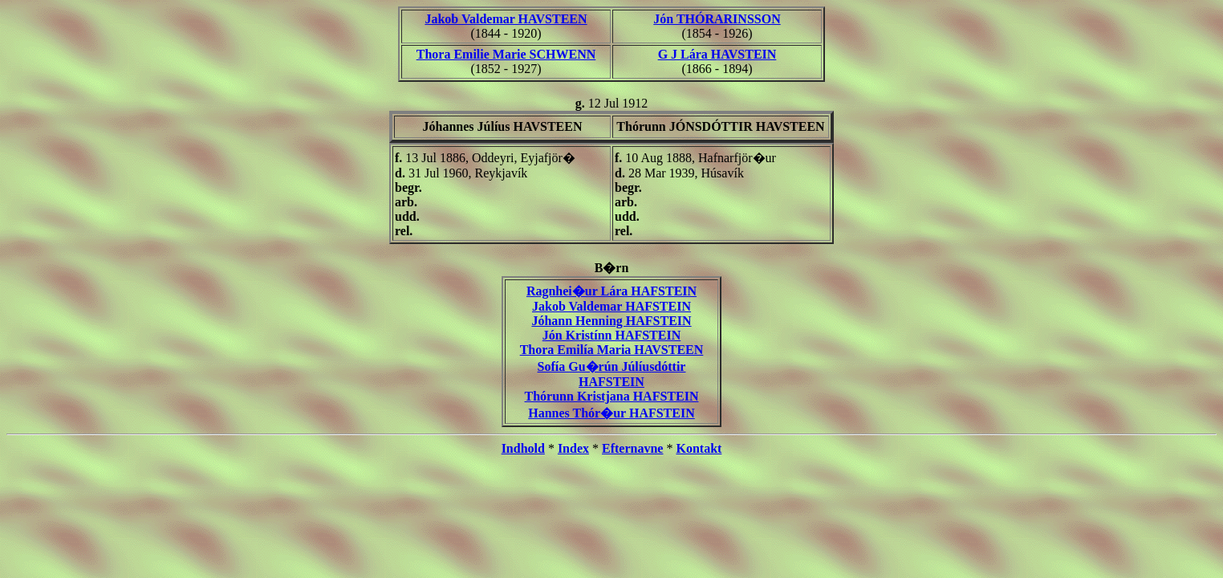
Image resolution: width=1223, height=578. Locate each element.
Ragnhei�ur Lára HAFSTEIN (611, 291)
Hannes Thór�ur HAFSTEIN (611, 413)
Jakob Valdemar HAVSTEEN (506, 19)
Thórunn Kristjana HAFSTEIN (612, 396)
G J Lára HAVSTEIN (717, 54)
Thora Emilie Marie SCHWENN (506, 54)
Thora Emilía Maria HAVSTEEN (612, 349)
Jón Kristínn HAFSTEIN (611, 335)
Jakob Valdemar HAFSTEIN (611, 306)
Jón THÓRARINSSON (716, 19)
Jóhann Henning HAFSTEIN (611, 321)
